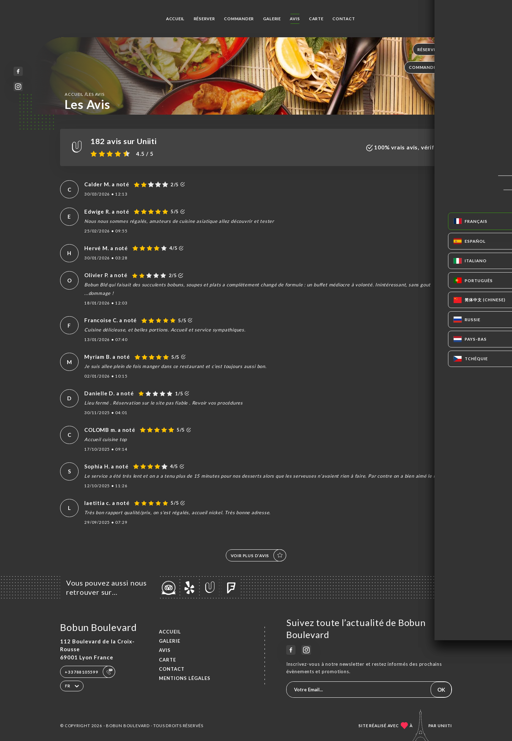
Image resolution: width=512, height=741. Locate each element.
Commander (239, 18)
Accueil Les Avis (84, 94)
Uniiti (445, 725)
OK (441, 689)
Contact (343, 18)
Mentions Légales (184, 678)
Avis (295, 18)
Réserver (204, 18)
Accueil (175, 18)
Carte (316, 18)
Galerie (272, 18)
